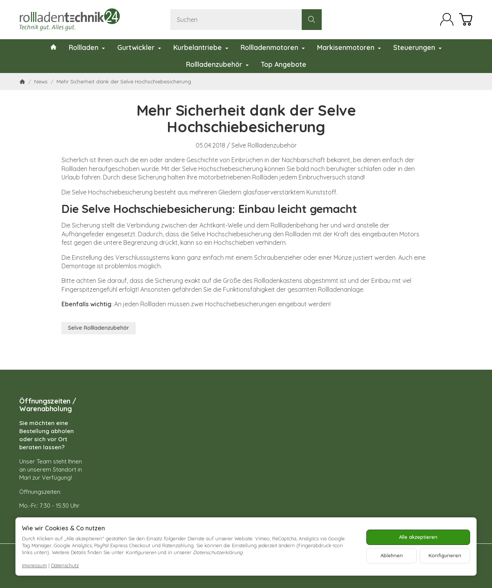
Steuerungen (417, 47)
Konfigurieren (445, 555)
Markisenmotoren (349, 47)
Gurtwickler (139, 47)
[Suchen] (245, 19)
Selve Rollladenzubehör (264, 145)
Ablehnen (392, 555)
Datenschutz (65, 565)
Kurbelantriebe (200, 47)
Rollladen (87, 47)
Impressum (34, 565)
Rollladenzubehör (217, 64)
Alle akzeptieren (418, 537)
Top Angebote (283, 64)
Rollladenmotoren (273, 47)
